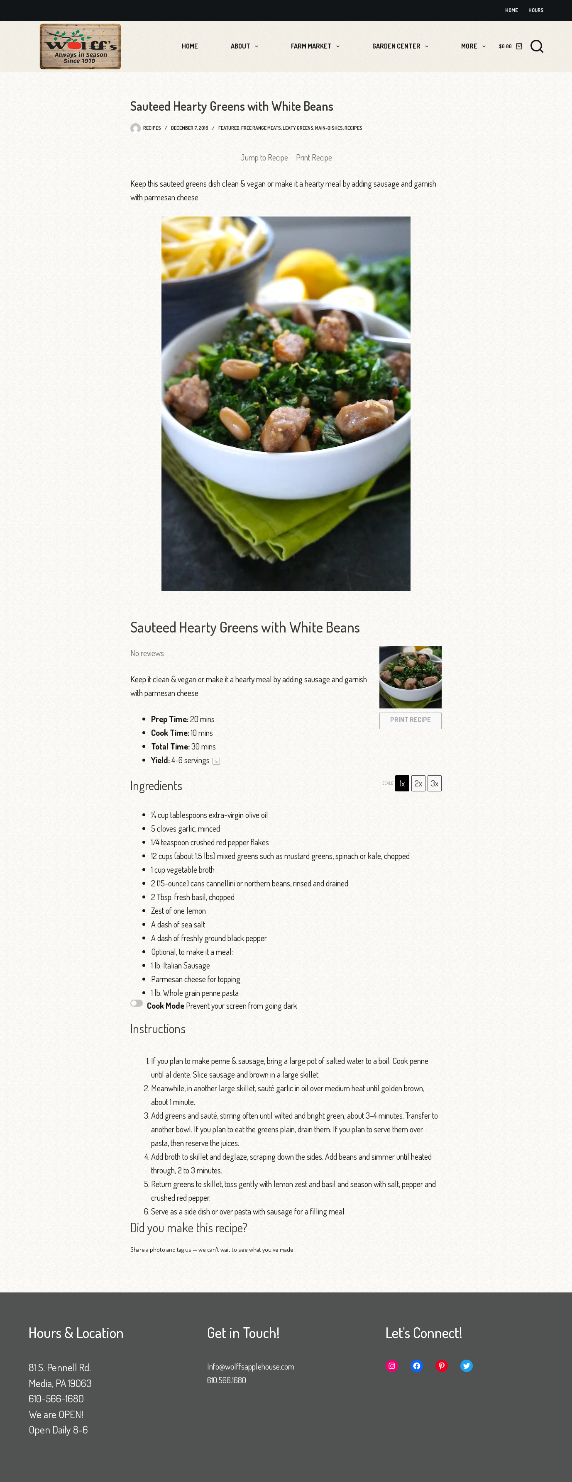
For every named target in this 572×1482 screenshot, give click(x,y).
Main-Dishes (329, 128)
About (246, 46)
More (475, 46)
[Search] (536, 46)
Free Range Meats (261, 128)
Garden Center (402, 46)
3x (434, 783)
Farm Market (317, 46)
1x (402, 783)
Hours (535, 10)
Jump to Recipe (264, 157)
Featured (229, 128)
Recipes (353, 128)
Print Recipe (314, 157)
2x (418, 783)
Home (511, 10)
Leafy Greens (298, 128)
